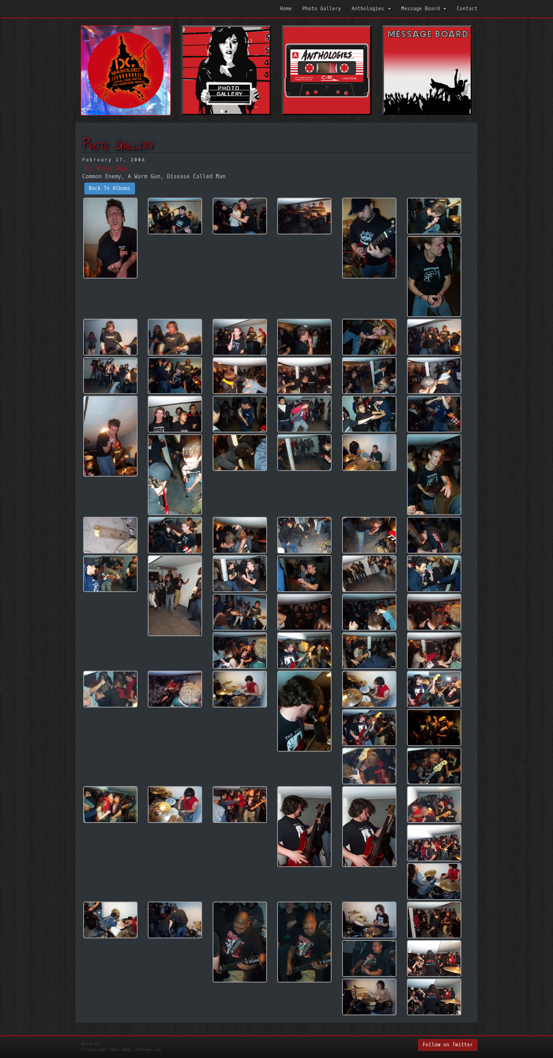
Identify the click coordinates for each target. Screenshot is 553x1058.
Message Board (423, 8)
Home (286, 8)
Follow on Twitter (448, 1044)
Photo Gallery (322, 8)
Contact (467, 8)
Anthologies (371, 8)
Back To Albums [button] (109, 188)
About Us (90, 1044)
